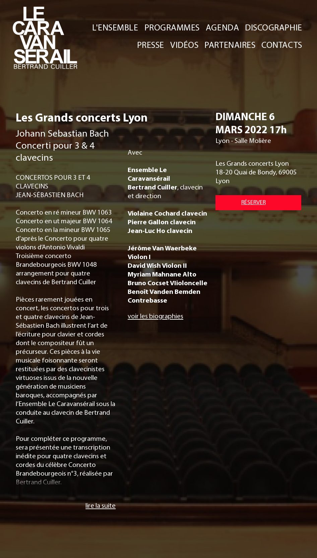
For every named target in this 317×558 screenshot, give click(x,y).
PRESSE (150, 44)
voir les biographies (155, 315)
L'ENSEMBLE (115, 27)
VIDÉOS (185, 44)
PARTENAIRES (230, 44)
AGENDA (222, 27)
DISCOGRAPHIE (273, 27)
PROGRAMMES (172, 27)
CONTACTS (281, 44)
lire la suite (100, 505)
